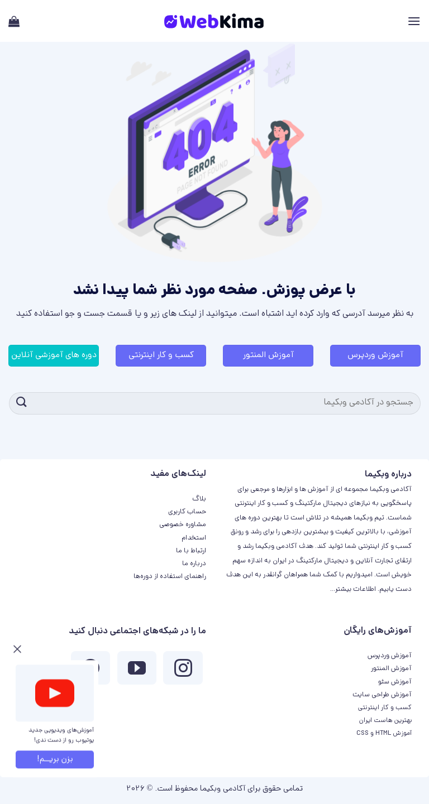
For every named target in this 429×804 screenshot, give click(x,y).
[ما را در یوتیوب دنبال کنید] (136, 670)
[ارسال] (22, 403)
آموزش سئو (395, 682)
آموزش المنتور (391, 668)
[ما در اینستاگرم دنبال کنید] (182, 670)
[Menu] (414, 21)
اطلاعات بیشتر (355, 589)
